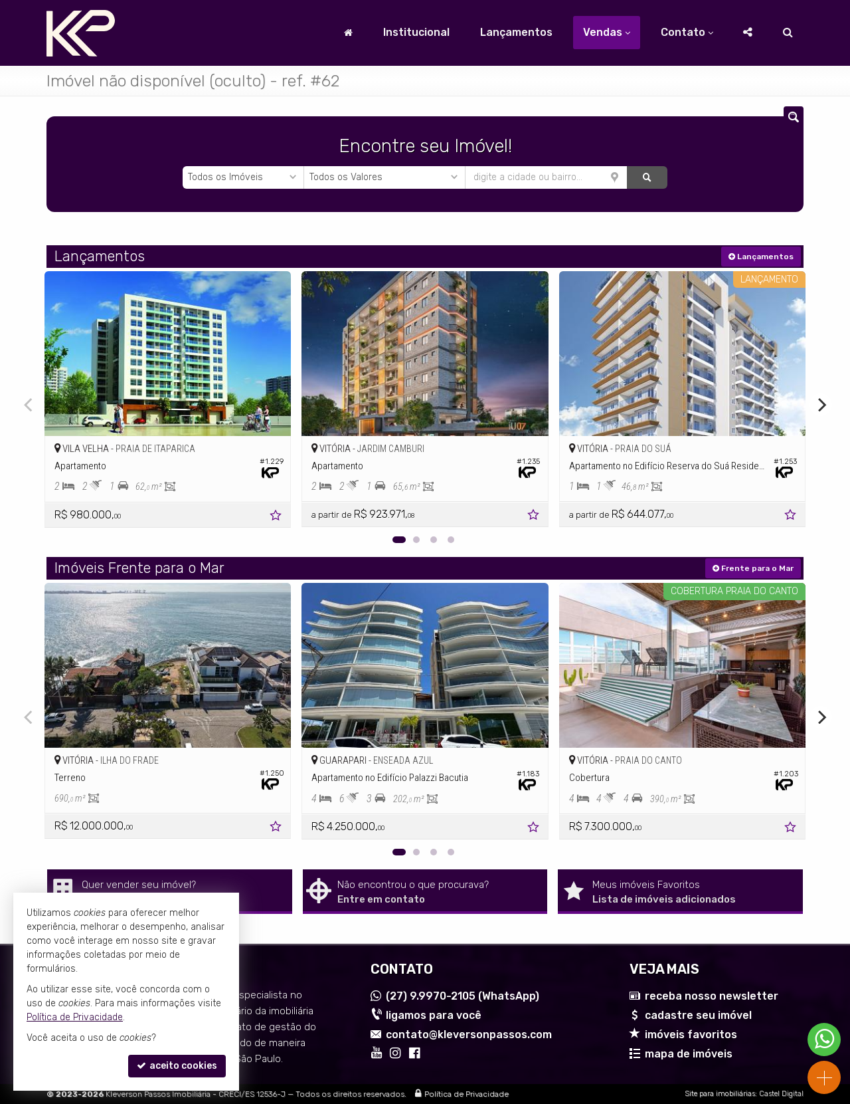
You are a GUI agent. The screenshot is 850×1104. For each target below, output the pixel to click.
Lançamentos (516, 32)
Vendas (606, 32)
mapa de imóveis (688, 1054)
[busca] (788, 32)
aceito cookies (177, 1065)
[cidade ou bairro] (546, 177)
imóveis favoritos (691, 1034)
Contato (687, 32)
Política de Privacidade (466, 1094)
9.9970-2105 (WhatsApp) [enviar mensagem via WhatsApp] (462, 996)
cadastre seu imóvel (698, 1015)
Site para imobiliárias (720, 1093)
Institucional (416, 32)
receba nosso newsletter (711, 996)
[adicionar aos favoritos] (277, 517)
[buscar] (647, 177)
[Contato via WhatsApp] (824, 1039)
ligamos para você (433, 1015)
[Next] (820, 404)
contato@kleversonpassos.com (469, 1034)
